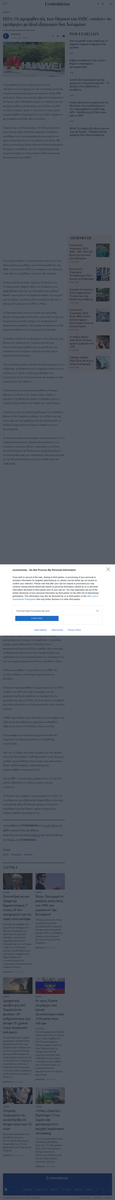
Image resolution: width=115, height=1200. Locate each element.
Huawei (27, 89)
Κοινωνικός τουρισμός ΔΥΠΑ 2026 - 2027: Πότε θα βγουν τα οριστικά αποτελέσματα (81, 252)
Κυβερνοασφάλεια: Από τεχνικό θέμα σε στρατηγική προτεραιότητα (87, 64)
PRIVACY (108, 1198)
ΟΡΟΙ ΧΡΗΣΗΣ (85, 1198)
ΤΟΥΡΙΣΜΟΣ (66, 1189)
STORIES (88, 1189)
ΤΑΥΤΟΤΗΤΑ (98, 1198)
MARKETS (54, 1189)
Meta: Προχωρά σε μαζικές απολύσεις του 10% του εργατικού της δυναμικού (49, 905)
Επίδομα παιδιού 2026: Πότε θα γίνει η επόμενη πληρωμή (81, 361)
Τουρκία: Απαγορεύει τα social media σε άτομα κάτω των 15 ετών (17, 1120)
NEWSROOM (16, 34)
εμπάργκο (17, 854)
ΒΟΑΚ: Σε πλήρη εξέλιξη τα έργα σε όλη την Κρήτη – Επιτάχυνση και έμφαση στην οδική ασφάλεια (89, 132)
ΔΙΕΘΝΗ (6, 12)
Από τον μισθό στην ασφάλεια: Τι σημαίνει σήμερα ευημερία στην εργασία (88, 44)
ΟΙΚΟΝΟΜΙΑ (28, 1189)
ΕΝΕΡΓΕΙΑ (78, 1189)
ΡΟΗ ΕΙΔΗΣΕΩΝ (84, 34)
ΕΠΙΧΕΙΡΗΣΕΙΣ (41, 1189)
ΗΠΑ (6, 854)
